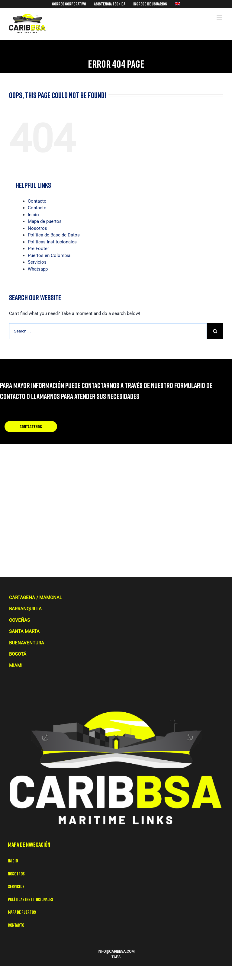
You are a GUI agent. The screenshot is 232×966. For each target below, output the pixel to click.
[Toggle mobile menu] (220, 17)
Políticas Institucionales (52, 242)
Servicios (37, 262)
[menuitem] (69, 4)
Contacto (37, 201)
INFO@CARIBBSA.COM (116, 951)
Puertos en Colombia (49, 255)
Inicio (33, 214)
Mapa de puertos (45, 221)
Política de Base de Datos (54, 235)
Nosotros (37, 228)
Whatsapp (38, 269)
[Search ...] (108, 331)
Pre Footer (38, 248)
